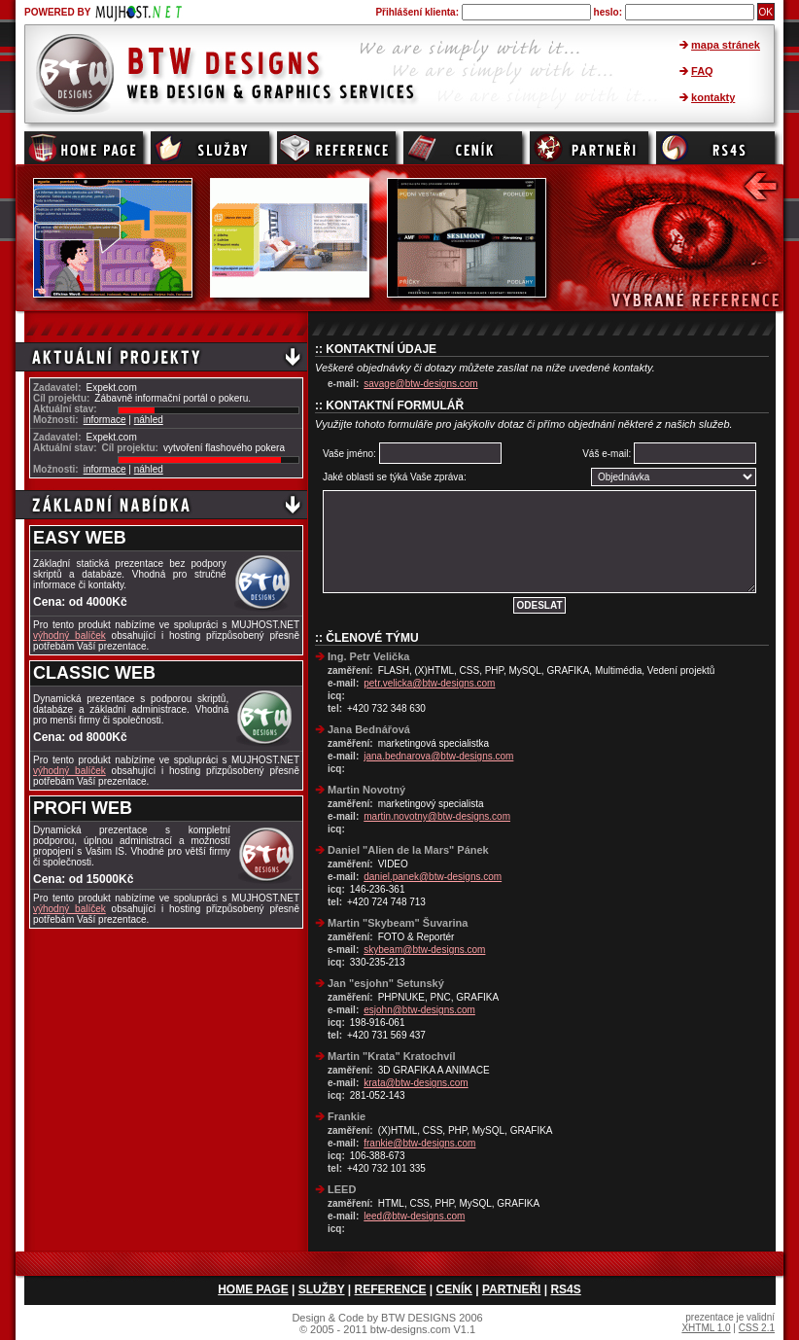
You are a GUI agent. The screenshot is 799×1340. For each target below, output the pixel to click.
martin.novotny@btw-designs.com (437, 816)
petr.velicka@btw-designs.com (429, 683)
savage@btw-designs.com (420, 383)
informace (105, 419)
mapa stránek (725, 45)
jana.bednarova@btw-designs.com (438, 756)
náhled (148, 419)
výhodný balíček (69, 635)
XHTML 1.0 (705, 1327)
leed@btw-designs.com (414, 1216)
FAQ (702, 71)
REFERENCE (391, 1289)
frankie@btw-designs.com (419, 1143)
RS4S (565, 1289)
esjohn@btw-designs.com (419, 1010)
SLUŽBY (321, 1289)
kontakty (713, 97)
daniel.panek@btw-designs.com (433, 876)
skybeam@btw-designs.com (424, 949)
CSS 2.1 (757, 1327)
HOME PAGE (253, 1289)
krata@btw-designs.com (416, 1082)
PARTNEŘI (511, 1289)
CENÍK (454, 1289)
